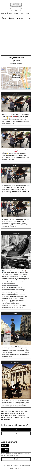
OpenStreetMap (26, 88)
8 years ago (16, 233)
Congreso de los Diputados (16, 59)
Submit (11, 18)
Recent (20, 18)
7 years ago (16, 94)
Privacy (20, 468)
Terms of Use (13, 468)
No (16, 433)
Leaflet (20, 88)
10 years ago (16, 362)
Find (4, 18)
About (28, 18)
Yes (16, 429)
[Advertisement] (16, 37)
